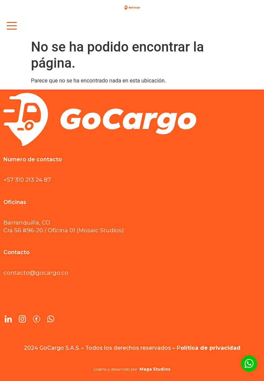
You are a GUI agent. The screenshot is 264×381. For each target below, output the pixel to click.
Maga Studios (154, 369)
